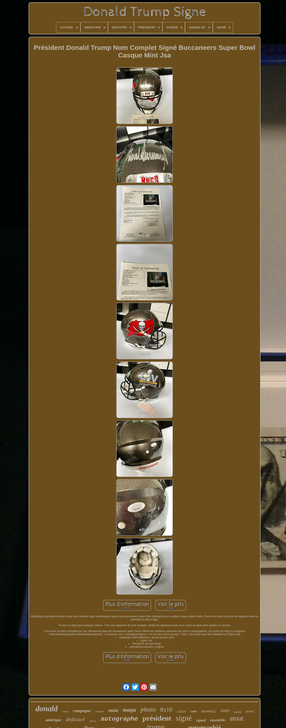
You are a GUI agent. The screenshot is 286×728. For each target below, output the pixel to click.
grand (250, 711)
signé (184, 718)
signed (201, 720)
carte (193, 711)
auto (225, 710)
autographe (119, 718)
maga (129, 710)
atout (237, 718)
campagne (82, 710)
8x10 (166, 709)
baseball (208, 711)
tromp (65, 711)
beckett (237, 712)
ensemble (217, 720)
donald (47, 708)
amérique (53, 720)
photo (148, 709)
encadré (99, 711)
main (113, 710)
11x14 (181, 711)
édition (92, 721)
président (157, 718)
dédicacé (75, 719)
